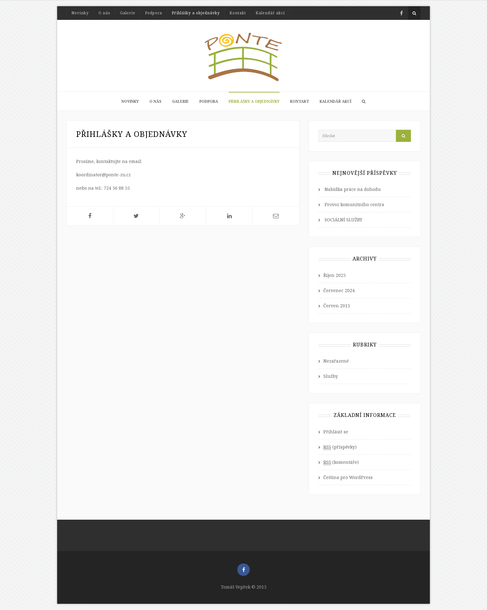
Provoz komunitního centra (354, 204)
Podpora (153, 13)
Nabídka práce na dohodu (353, 189)
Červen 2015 (336, 306)
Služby (330, 376)
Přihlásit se (335, 432)
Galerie (127, 13)
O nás (104, 13)
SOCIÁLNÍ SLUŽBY (343, 220)
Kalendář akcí (270, 13)
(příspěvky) (340, 447)
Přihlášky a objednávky (196, 13)
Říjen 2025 (334, 275)
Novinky (80, 13)
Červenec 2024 (339, 290)
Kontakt (238, 13)
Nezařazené (336, 361)
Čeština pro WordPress (348, 477)
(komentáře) (341, 462)
